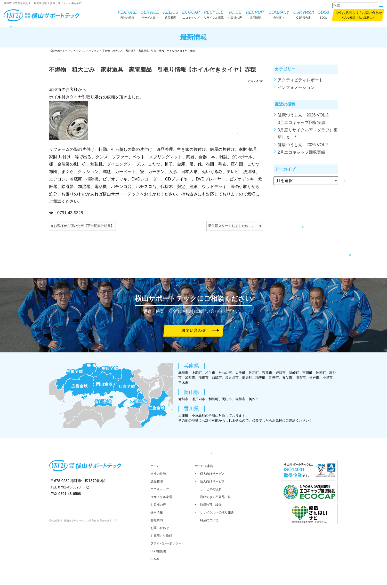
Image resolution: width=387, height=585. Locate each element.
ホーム (155, 466)
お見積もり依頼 (161, 535)
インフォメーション (296, 91)
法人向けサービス (212, 481)
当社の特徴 (127, 14)
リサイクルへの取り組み (217, 512)
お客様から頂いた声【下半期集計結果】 (84, 229)
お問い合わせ (372, 13)
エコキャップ (191, 14)
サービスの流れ (211, 489)
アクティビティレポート (300, 83)
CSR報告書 (303, 14)
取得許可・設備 (211, 505)
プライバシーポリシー (165, 543)
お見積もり (350, 13)
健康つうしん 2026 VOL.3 (303, 118)
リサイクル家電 (214, 14)
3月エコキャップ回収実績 (301, 126)
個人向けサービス (212, 474)
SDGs (323, 14)
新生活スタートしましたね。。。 (233, 229)
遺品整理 (170, 14)
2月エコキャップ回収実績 (301, 156)
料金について (209, 520)
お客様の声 (235, 14)
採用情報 (255, 14)
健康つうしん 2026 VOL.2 (303, 148)
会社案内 (279, 14)
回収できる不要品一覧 (215, 497)
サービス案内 (150, 14)
